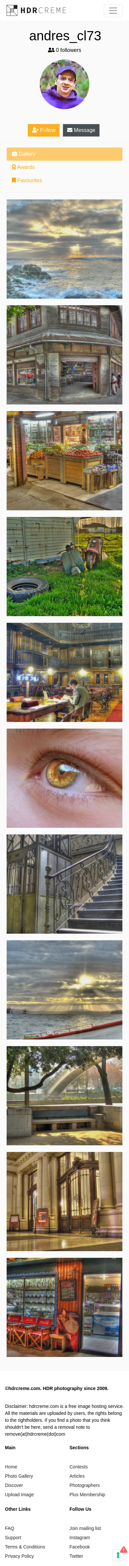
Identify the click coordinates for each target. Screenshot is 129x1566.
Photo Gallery (19, 1476)
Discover (14, 1485)
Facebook (79, 1546)
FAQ (9, 1528)
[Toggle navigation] (113, 10)
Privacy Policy (19, 1556)
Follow (44, 130)
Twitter (76, 1556)
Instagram (79, 1537)
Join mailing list (85, 1528)
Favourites (27, 180)
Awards (23, 167)
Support (13, 1537)
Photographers (84, 1485)
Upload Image (19, 1494)
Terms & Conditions (25, 1546)
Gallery (23, 154)
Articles (77, 1476)
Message (81, 130)
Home (11, 1466)
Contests (78, 1466)
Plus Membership (87, 1494)
